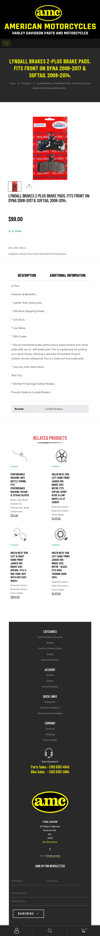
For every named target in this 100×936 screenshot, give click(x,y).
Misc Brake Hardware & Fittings (19, 504)
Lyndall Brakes (54, 408)
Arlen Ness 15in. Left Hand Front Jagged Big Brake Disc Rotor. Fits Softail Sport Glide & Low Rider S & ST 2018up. (61, 488)
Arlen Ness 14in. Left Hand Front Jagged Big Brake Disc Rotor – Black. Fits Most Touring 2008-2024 (61, 565)
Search (50, 930)
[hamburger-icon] (6, 43)
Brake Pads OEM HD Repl (45, 254)
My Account (16, 930)
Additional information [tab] (67, 275)
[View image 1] (14, 187)
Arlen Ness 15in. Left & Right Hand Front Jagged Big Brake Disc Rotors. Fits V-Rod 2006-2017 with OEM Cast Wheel (19, 566)
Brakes (62, 254)
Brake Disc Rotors (60, 507)
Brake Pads (26, 254)
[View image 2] (29, 187)
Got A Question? (50, 761)
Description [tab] (27, 275)
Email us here (53, 855)
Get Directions (49, 842)
